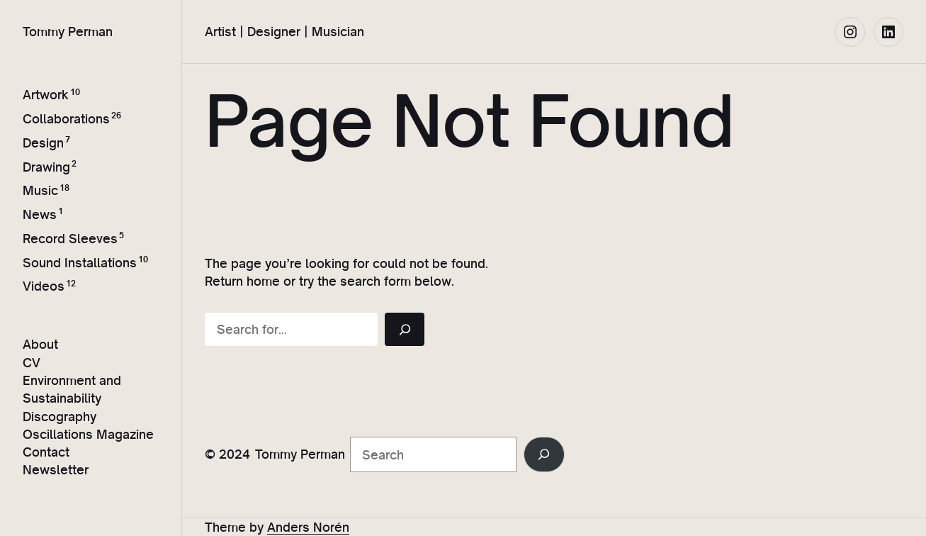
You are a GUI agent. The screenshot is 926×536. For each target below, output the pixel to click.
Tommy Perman (68, 31)
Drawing (46, 167)
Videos (43, 286)
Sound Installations (80, 262)
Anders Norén (308, 527)
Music (40, 190)
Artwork (46, 94)
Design (43, 142)
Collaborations (66, 118)
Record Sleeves (70, 238)
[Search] (404, 329)
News (40, 214)
